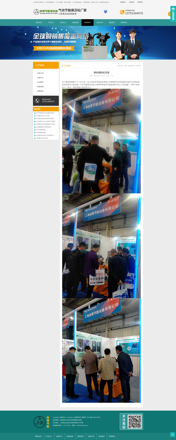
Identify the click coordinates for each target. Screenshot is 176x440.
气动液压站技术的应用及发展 (45, 118)
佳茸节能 (55, 420)
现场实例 (75, 22)
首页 (125, 66)
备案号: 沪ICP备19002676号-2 (91, 417)
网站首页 (39, 22)
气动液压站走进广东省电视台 (45, 135)
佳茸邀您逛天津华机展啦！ (44, 127)
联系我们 (140, 2)
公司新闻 (39, 65)
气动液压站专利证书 (42, 138)
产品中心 (51, 22)
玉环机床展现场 (40, 130)
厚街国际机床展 (40, 132)
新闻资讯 (87, 22)
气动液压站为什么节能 (43, 116)
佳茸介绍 (100, 22)
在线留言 (131, 2)
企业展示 (40, 82)
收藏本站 (123, 2)
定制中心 (63, 22)
